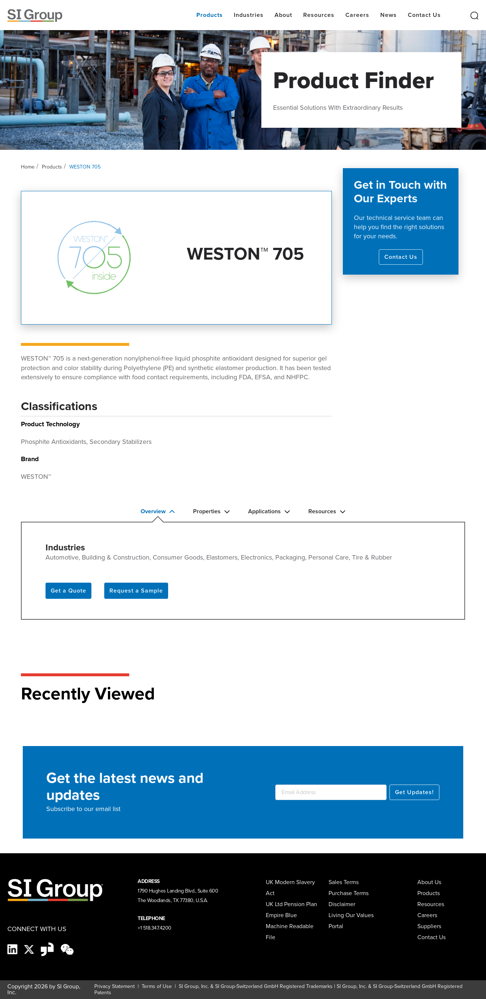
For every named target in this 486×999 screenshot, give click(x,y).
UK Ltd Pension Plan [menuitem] (291, 904)
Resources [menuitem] (430, 904)
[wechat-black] (67, 948)
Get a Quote (68, 590)
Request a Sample (136, 590)
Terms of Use (156, 986)
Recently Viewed (88, 693)
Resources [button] (326, 511)
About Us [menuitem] (429, 882)
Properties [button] (211, 511)
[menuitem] (432, 926)
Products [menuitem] (428, 893)
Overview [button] (158, 511)
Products (52, 167)
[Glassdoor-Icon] (47, 948)
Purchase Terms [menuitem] (349, 893)
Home (28, 167)
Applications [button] (269, 511)
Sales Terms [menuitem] (344, 882)
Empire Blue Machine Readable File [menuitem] (289, 926)
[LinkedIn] (13, 948)
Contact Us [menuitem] (431, 937)
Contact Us (400, 257)
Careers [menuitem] (427, 915)
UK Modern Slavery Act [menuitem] (290, 887)
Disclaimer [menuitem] (342, 904)
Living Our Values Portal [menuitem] (351, 920)
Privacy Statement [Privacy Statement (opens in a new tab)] (114, 986)
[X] (30, 948)
